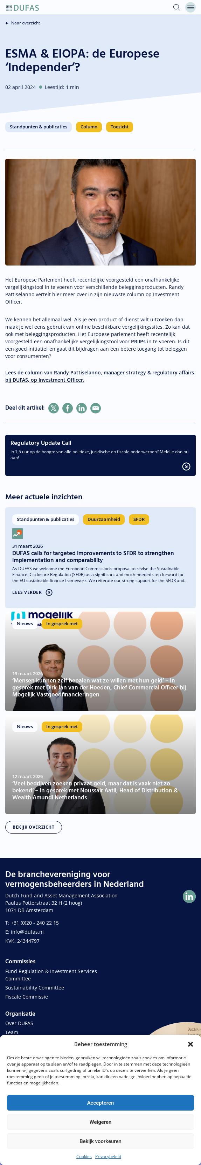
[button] (190, 1043)
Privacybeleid (108, 1156)
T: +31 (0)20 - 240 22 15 (32, 922)
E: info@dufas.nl (24, 931)
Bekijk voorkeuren (100, 1141)
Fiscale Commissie (26, 996)
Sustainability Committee (34, 987)
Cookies (84, 1156)
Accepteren (100, 1103)
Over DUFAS (19, 1023)
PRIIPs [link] (138, 341)
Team (11, 1032)
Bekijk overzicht (34, 827)
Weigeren (101, 1122)
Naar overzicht (25, 23)
